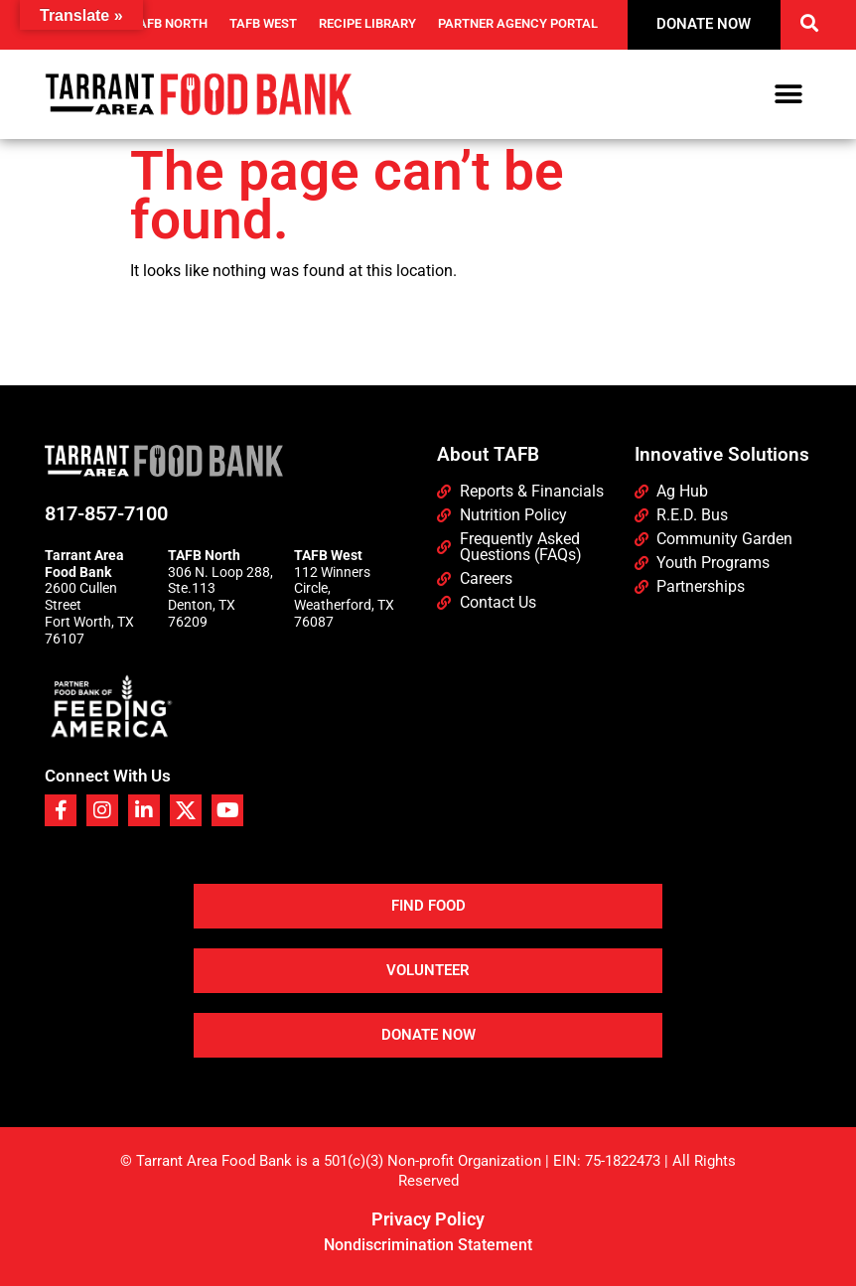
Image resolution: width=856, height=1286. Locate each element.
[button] (808, 22)
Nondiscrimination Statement (428, 1244)
